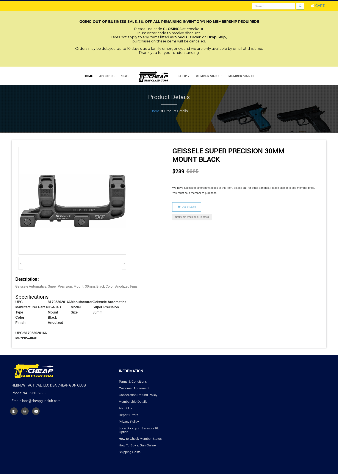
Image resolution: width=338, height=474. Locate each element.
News (124, 76)
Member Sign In (241, 76)
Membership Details (133, 401)
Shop (183, 76)
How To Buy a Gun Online (137, 445)
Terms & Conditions (133, 381)
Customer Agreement (134, 388)
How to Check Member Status (140, 438)
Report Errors (128, 415)
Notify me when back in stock (192, 216)
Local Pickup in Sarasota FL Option (139, 430)
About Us (106, 76)
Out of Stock (187, 206)
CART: (318, 6)
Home (88, 76)
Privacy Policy (129, 421)
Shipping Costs (130, 452)
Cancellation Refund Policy (138, 395)
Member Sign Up (209, 76)
